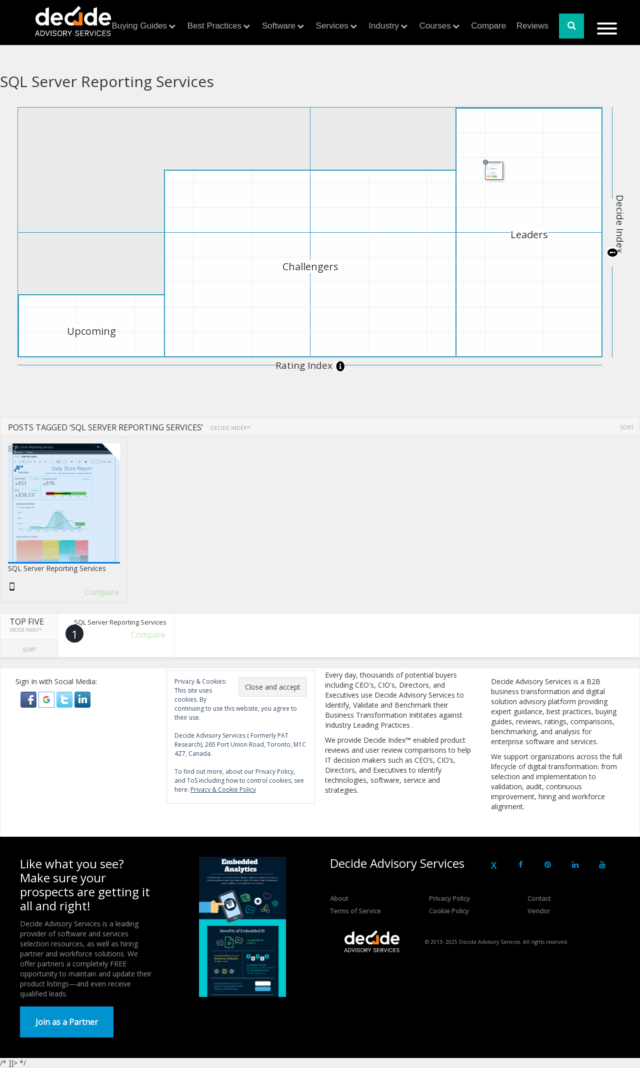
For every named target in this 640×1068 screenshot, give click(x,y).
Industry (383, 26)
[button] (29, 699)
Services (332, 26)
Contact (539, 898)
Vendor (539, 910)
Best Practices (215, 26)
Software (279, 26)
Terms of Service (355, 910)
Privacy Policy (449, 898)
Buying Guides (140, 26)
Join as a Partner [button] (67, 1021)
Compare (488, 26)
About (339, 898)
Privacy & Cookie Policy (223, 789)
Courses (434, 26)
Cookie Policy (449, 910)
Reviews (532, 26)
